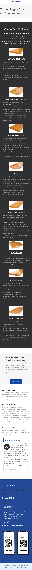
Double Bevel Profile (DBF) (13, 466)
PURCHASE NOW (16, 381)
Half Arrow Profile (10, 470)
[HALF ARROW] (16, 273)
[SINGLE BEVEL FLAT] (16, 128)
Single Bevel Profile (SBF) (13, 440)
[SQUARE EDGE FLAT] (16, 52)
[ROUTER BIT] (16, 245)
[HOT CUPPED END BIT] (16, 311)
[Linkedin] (8, 522)
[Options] (16, 205)
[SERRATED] (16, 166)
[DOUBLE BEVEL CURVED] (16, 92)
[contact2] (16, 542)
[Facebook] (5, 522)
